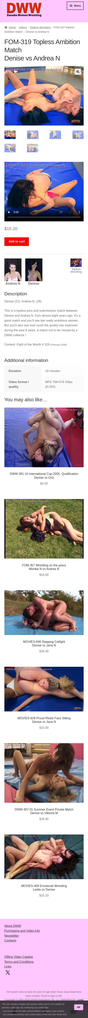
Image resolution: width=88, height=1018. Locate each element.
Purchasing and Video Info (22, 930)
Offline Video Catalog (18, 956)
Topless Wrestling (40, 27)
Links (7, 966)
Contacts (10, 940)
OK (78, 1007)
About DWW (12, 925)
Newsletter (11, 935)
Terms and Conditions (19, 961)
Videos (23, 27)
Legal (80, 999)
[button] (78, 72)
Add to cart (17, 241)
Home (12, 27)
